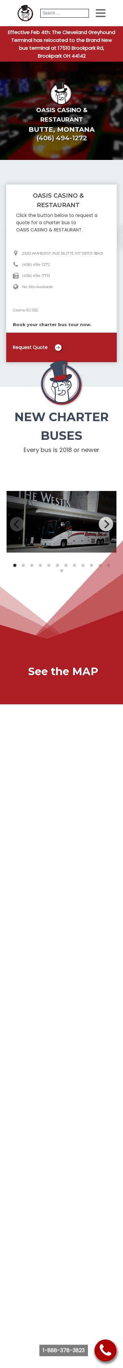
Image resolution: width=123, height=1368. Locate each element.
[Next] (106, 524)
